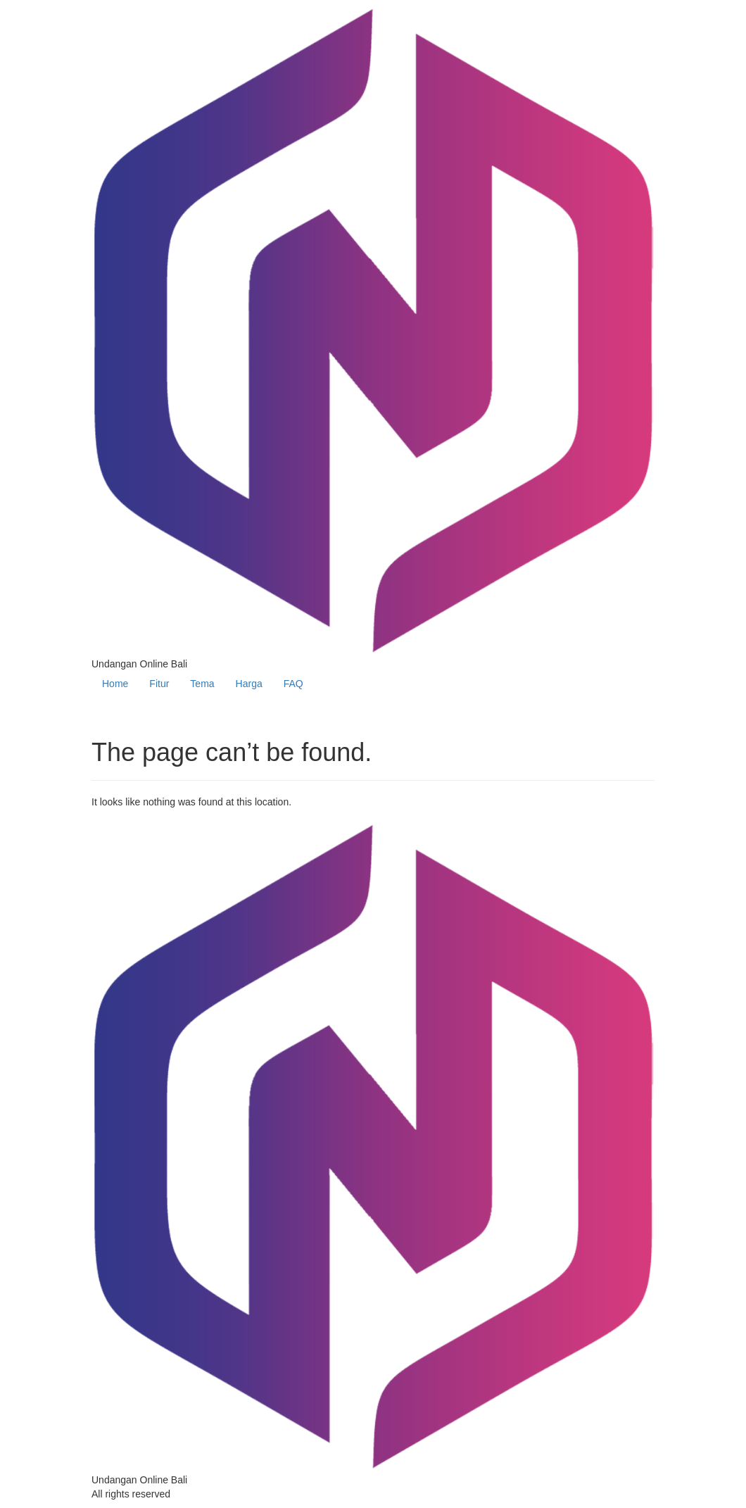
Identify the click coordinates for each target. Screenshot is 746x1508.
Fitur (159, 683)
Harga (249, 683)
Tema (202, 683)
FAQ (293, 683)
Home (115, 683)
